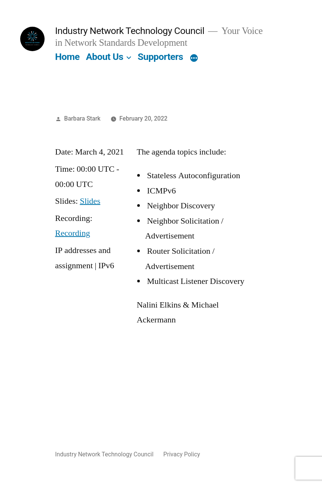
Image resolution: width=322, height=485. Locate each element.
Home (67, 56)
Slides (90, 201)
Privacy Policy (181, 454)
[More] (194, 58)
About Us (104, 56)
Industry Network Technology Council (130, 30)
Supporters (160, 56)
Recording (72, 233)
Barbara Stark (82, 118)
